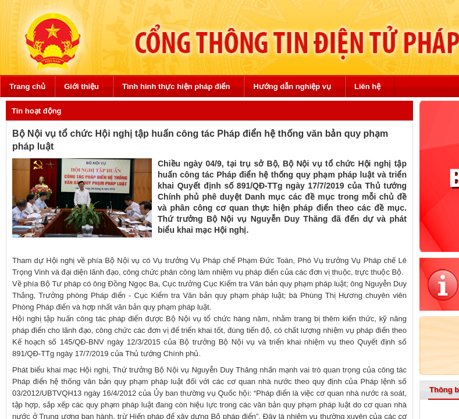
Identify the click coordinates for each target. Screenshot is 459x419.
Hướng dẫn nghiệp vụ (292, 86)
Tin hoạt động (37, 110)
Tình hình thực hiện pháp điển (176, 86)
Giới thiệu (81, 86)
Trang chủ (27, 86)
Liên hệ (367, 86)
